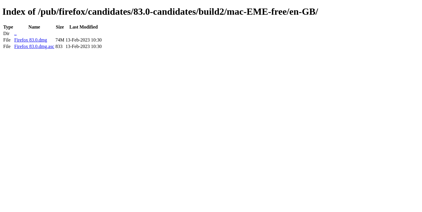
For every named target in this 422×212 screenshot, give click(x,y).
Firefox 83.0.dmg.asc (34, 46)
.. (15, 33)
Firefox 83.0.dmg (30, 39)
